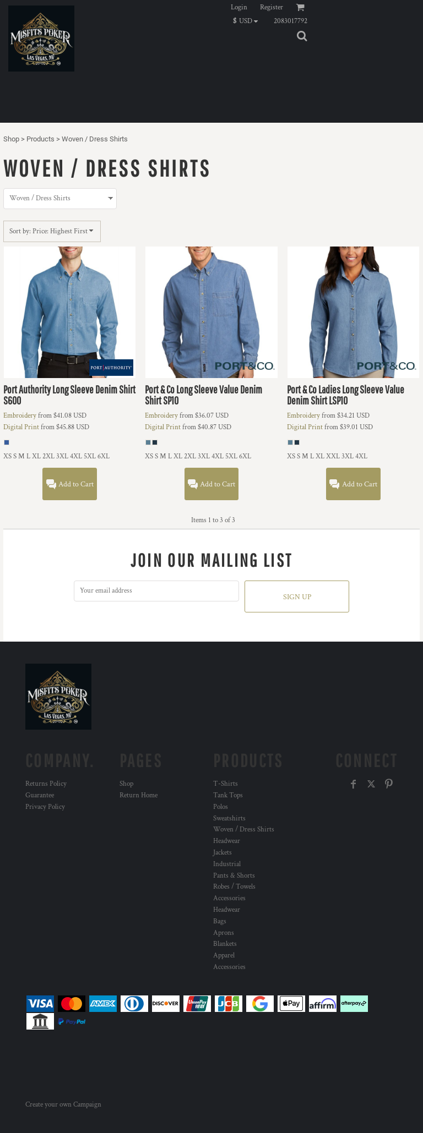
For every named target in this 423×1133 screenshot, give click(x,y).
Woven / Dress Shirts (243, 829)
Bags (219, 921)
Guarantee (39, 795)
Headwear (226, 841)
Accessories (229, 898)
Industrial (227, 864)
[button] (248, 21)
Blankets (225, 944)
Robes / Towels (234, 886)
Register (271, 7)
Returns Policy (46, 784)
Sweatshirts (229, 818)
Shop (11, 139)
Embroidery (19, 415)
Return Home (139, 795)
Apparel (224, 955)
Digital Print (21, 427)
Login (239, 7)
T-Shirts (225, 784)
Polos (220, 807)
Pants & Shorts (234, 875)
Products (40, 139)
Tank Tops (228, 795)
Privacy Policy (45, 807)
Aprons (223, 933)
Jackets (222, 852)
